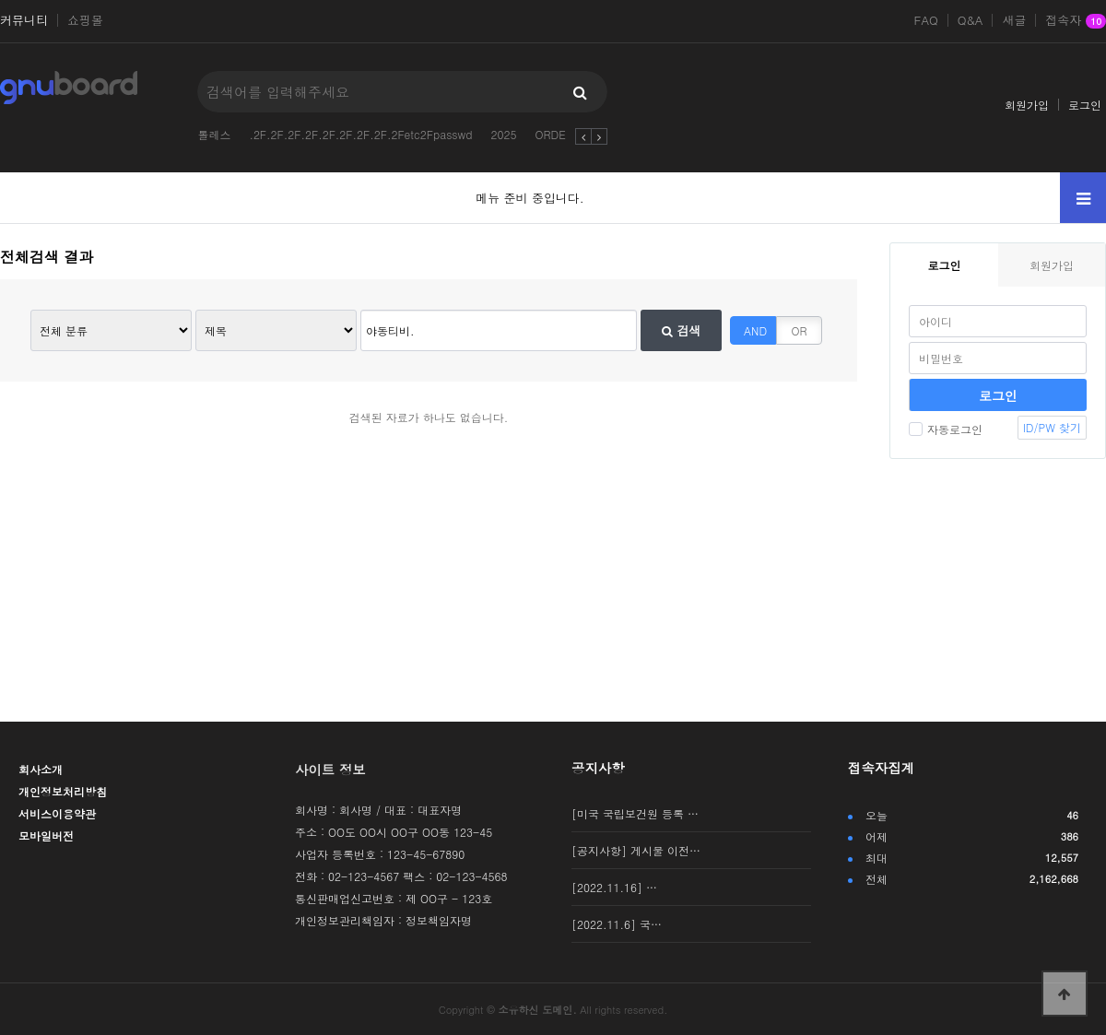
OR (799, 330)
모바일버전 (46, 835)
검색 (681, 330)
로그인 (1084, 104)
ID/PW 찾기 (1052, 427)
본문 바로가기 (0, 0)
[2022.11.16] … (614, 887)
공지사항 (598, 768)
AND (755, 330)
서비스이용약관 (57, 813)
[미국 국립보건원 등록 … (635, 813)
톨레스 (213, 134)
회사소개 (40, 769)
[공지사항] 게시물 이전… (635, 850)
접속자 (1075, 21)
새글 (1014, 20)
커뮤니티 (24, 20)
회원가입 (1027, 104)
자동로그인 (945, 429)
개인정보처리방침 (62, 791)
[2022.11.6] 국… (616, 924)
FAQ (926, 20)
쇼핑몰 (85, 20)
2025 (503, 134)
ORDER (553, 134)
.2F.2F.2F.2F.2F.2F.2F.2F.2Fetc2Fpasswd (360, 134)
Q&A (970, 20)
